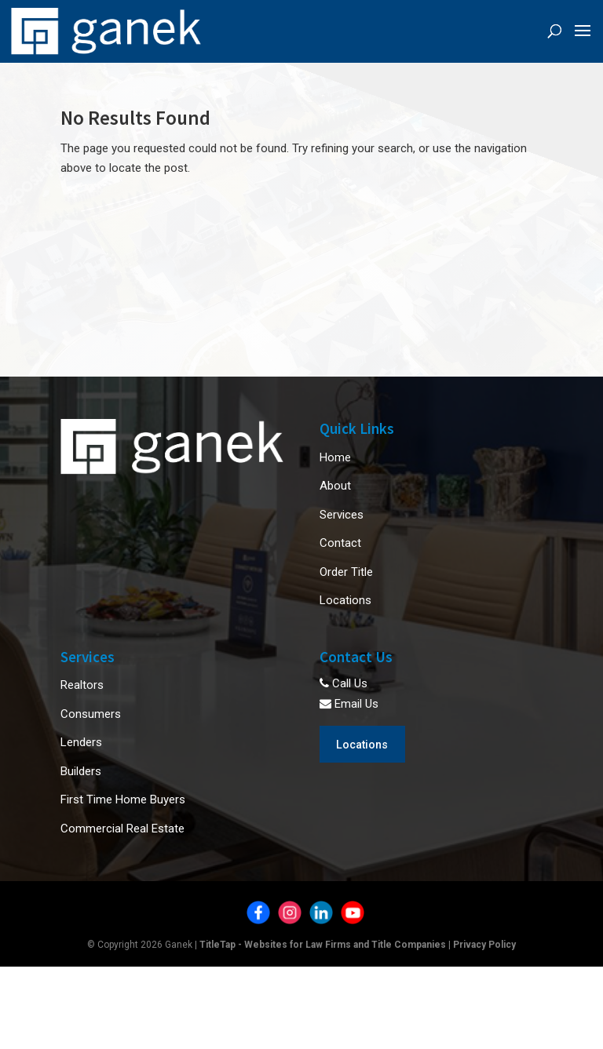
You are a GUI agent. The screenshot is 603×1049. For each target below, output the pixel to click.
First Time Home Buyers (122, 799)
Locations (345, 600)
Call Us (343, 683)
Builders (80, 771)
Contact (340, 543)
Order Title (346, 572)
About (335, 486)
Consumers (90, 714)
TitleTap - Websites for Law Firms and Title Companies (322, 944)
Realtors (82, 685)
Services (342, 515)
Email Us (349, 704)
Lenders (81, 742)
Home (335, 457)
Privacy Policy (484, 944)
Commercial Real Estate (122, 828)
